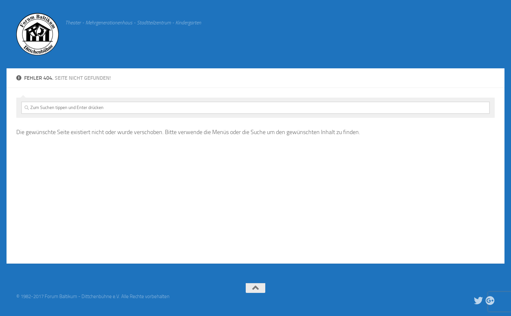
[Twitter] (478, 300)
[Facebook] (466, 300)
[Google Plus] (490, 300)
